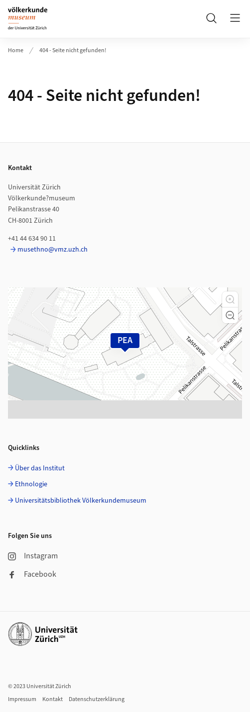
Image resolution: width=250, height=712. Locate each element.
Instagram (33, 555)
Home (15, 50)
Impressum (22, 699)
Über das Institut (40, 468)
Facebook (32, 574)
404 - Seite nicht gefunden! (72, 50)
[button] (230, 299)
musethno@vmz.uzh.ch (52, 250)
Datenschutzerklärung (97, 699)
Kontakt (52, 699)
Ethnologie (31, 484)
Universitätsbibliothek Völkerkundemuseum (80, 501)
